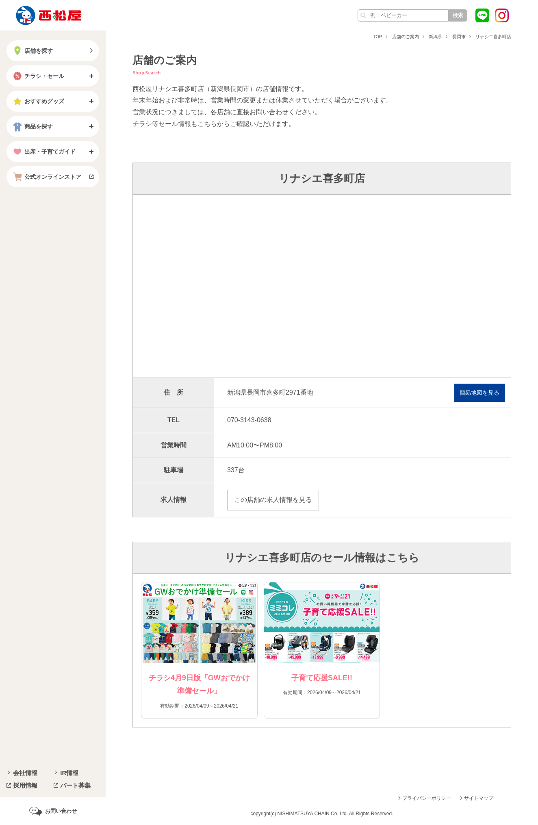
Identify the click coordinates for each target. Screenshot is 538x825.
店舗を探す (32, 51)
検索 (458, 15)
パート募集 (75, 785)
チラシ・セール (37, 76)
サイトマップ (478, 798)
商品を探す (32, 126)
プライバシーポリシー (426, 798)
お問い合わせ (61, 811)
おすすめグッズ (37, 101)
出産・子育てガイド (43, 151)
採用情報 (25, 785)
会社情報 (25, 772)
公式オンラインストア (46, 177)
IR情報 (69, 772)
